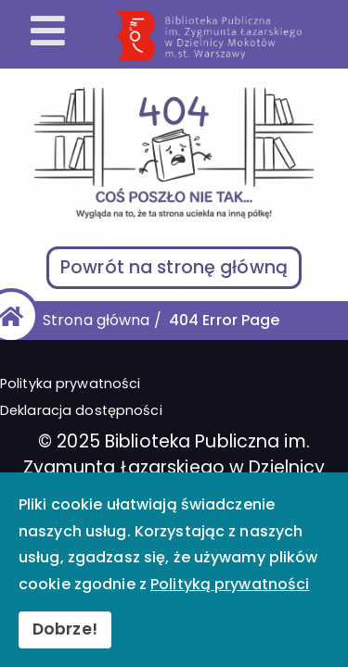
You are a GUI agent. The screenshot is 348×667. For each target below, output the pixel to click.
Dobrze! (64, 629)
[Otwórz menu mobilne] (48, 32)
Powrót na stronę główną (174, 267)
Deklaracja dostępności (81, 410)
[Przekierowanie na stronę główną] (229, 36)
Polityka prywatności (70, 383)
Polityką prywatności (229, 584)
